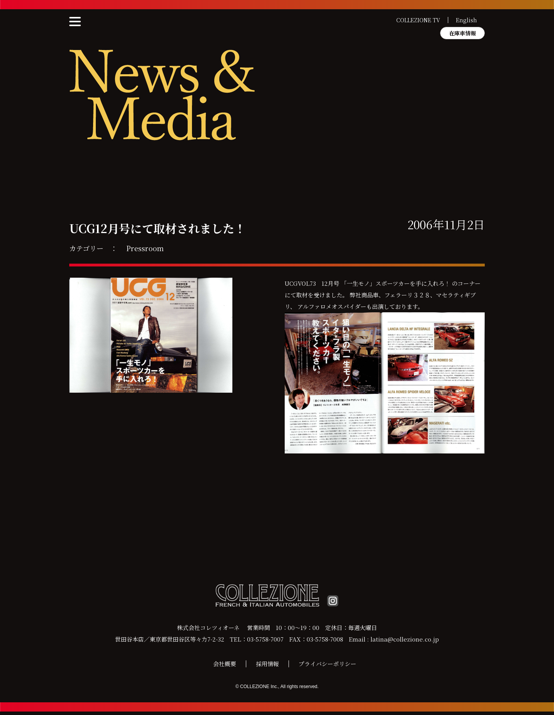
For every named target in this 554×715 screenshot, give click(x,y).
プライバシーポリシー (327, 667)
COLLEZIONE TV (418, 20)
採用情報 (267, 667)
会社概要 (224, 667)
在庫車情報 (462, 33)
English (466, 20)
